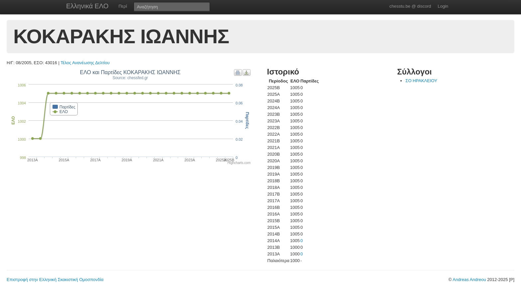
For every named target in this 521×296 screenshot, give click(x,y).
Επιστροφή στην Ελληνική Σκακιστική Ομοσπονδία (55, 279)
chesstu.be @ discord (410, 6)
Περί (123, 6)
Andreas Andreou (469, 279)
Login (443, 6)
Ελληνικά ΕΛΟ (87, 6)
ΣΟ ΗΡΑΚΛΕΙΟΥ (421, 80)
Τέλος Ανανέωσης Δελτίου (85, 62)
